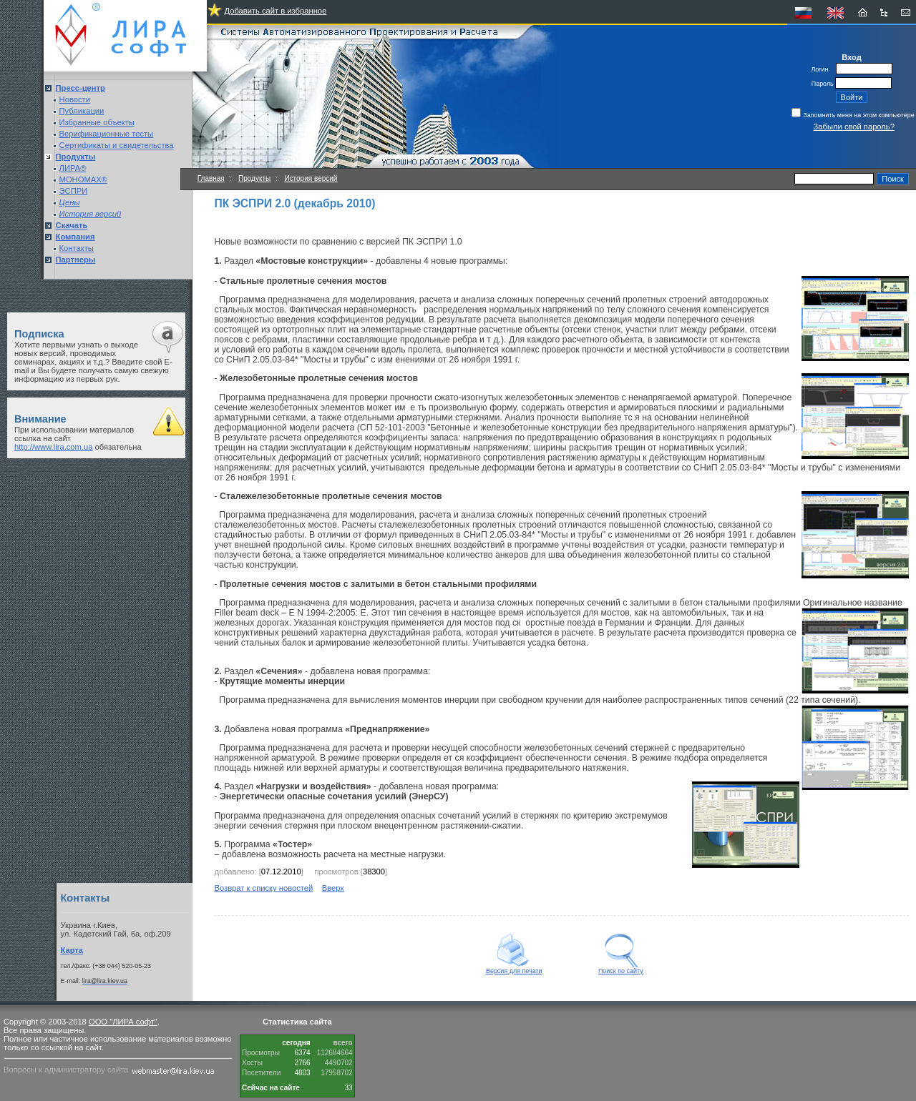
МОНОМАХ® (83, 179)
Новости (74, 99)
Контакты (76, 248)
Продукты (254, 178)
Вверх (333, 888)
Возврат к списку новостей (263, 888)
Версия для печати (514, 968)
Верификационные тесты (106, 133)
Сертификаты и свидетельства (116, 145)
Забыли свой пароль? (854, 126)
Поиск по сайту (620, 968)
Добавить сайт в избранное (275, 10)
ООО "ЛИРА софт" (123, 1021)
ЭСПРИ (73, 191)
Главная (211, 178)
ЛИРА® (73, 168)
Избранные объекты (97, 122)
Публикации (81, 111)
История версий (310, 178)
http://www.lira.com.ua (53, 447)
